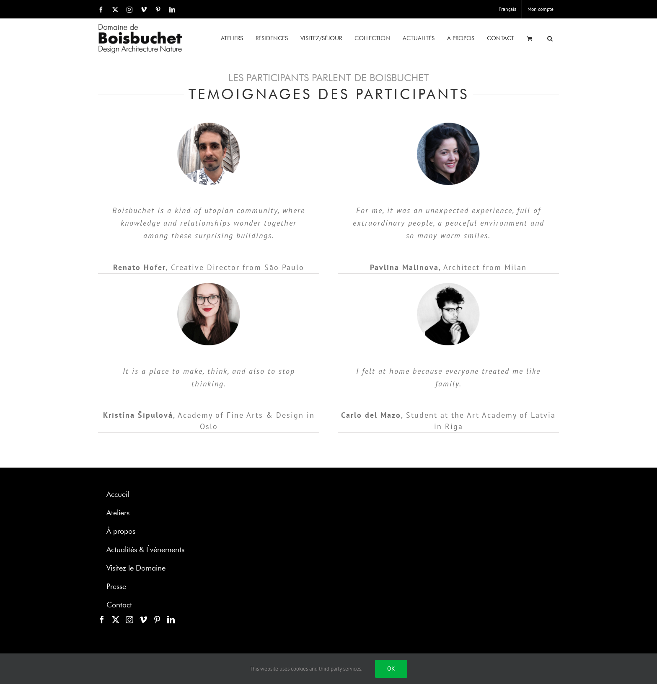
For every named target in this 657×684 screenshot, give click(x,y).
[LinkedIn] (171, 619)
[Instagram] (129, 619)
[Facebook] (102, 619)
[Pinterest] (157, 619)
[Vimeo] (143, 619)
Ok (391, 668)
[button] (550, 38)
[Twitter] (115, 619)
